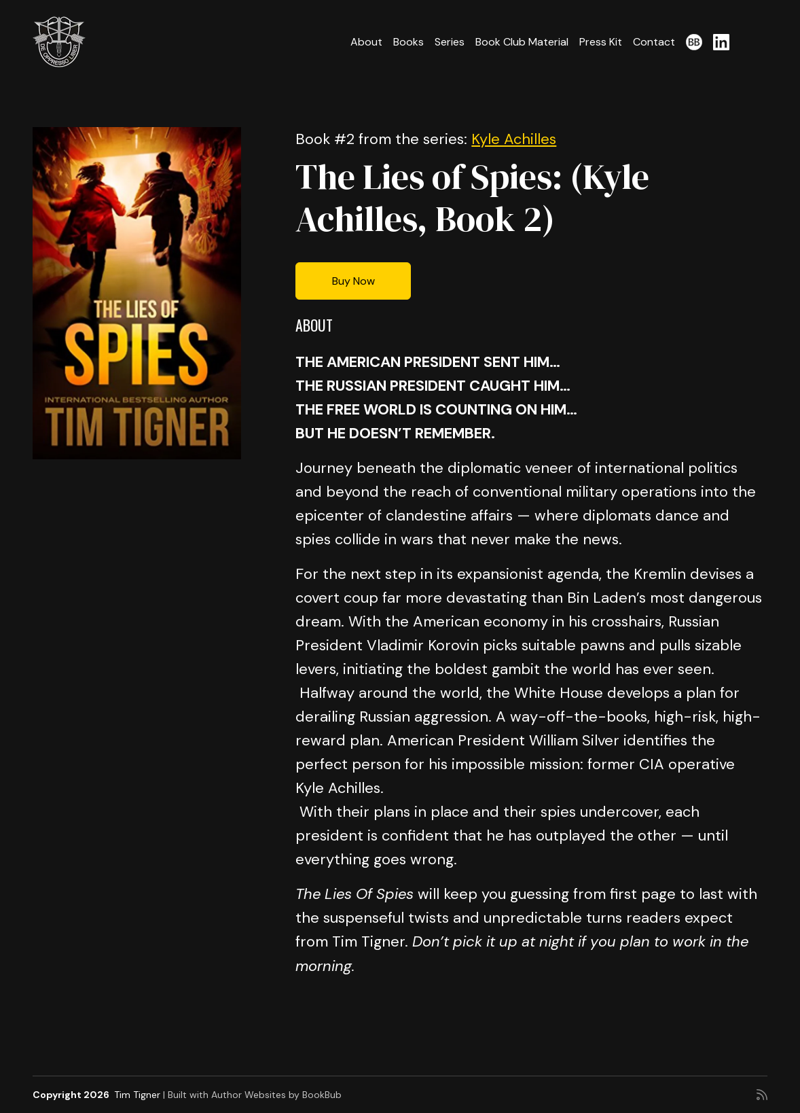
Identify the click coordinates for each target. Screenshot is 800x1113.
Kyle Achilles (513, 139)
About (366, 42)
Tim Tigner (137, 1095)
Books (408, 42)
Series (450, 42)
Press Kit (600, 42)
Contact (654, 42)
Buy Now (353, 281)
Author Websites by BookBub (276, 1095)
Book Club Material (521, 42)
